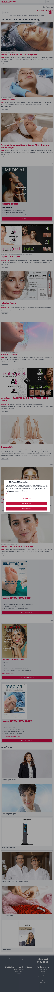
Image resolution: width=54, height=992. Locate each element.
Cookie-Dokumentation (11, 493)
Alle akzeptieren (26, 508)
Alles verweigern (26, 503)
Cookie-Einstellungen (26, 498)
